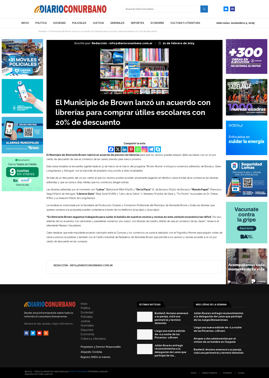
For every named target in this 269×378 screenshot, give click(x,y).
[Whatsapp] (138, 149)
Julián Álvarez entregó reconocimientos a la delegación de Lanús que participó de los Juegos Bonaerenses (218, 316)
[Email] (226, 9)
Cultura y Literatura (185, 23)
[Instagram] (145, 149)
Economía (157, 23)
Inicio (25, 23)
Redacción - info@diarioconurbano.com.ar (122, 43)
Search (204, 8)
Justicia (98, 23)
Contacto (227, 372)
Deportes (137, 23)
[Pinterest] (131, 149)
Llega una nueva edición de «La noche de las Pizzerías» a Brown (170, 334)
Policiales (79, 23)
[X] (118, 149)
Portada (42, 31)
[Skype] (158, 149)
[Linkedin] (124, 149)
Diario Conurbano (78, 371)
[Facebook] (111, 149)
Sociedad (59, 23)
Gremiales (117, 23)
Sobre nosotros (209, 372)
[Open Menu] (232, 9)
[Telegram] (151, 149)
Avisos (241, 372)
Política (41, 23)
